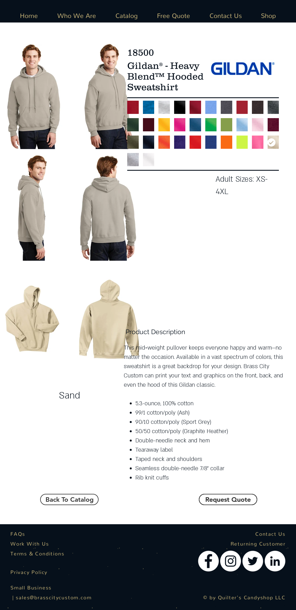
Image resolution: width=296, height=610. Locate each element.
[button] (228, 499)
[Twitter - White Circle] (252, 561)
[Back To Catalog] (69, 499)
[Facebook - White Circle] (208, 561)
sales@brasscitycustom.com (54, 596)
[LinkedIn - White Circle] (275, 561)
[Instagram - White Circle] (230, 561)
